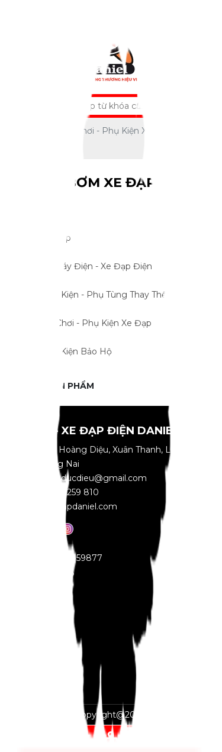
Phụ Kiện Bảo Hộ (101, 352)
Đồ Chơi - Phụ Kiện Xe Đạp (101, 323)
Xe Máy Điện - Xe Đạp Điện (101, 267)
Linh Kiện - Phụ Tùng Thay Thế (101, 295)
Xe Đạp (101, 238)
